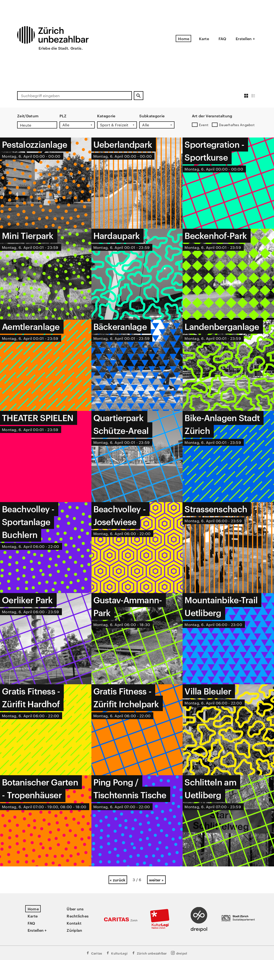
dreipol (179, 953)
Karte (204, 38)
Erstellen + (245, 38)
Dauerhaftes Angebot (236, 124)
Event (203, 124)
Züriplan (74, 930)
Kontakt (74, 923)
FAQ (222, 38)
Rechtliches (78, 915)
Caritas (94, 953)
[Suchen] (138, 95)
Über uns (75, 908)
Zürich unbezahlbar (149, 953)
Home (183, 38)
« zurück (117, 879)
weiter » (156, 879)
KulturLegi (117, 953)
